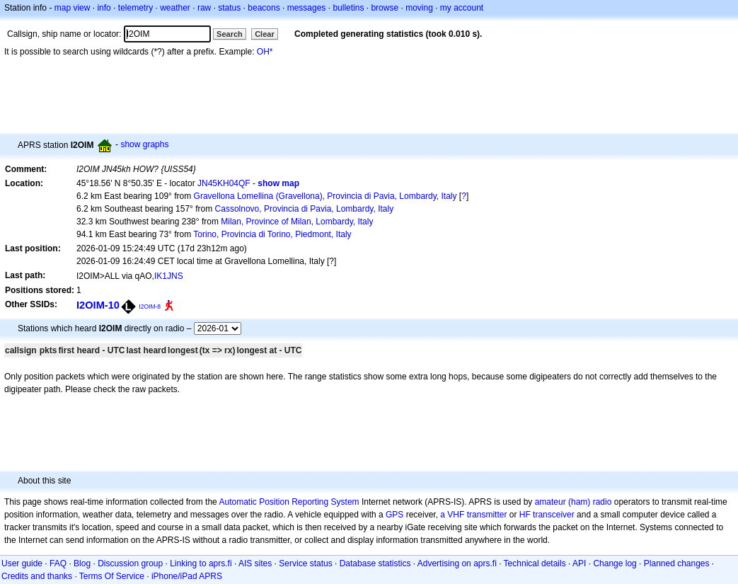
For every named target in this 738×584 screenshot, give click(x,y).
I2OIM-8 (150, 306)
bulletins (348, 8)
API (579, 563)
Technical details (535, 563)
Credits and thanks (36, 576)
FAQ (58, 563)
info (103, 8)
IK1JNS (168, 276)
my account (461, 8)
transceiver (554, 515)
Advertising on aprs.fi (457, 563)
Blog (82, 563)
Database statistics (375, 563)
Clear (265, 34)
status (229, 8)
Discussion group (130, 563)
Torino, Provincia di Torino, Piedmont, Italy (272, 234)
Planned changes (677, 563)
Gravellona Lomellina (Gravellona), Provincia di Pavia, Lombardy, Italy (325, 196)
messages (306, 8)
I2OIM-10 (98, 305)
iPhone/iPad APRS (186, 576)
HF (525, 515)
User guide (21, 563)
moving (419, 8)
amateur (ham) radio (573, 502)
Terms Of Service (111, 576)
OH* (265, 52)
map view (72, 8)
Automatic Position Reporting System (289, 502)
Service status (305, 563)
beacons (263, 8)
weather (175, 8)
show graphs (144, 144)
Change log (614, 563)
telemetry (135, 8)
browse (384, 8)
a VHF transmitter (473, 515)
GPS (394, 515)
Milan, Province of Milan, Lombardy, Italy (297, 222)
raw (204, 8)
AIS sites (255, 563)
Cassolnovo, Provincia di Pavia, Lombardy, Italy (304, 209)
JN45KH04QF (223, 183)
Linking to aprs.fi (200, 563)
